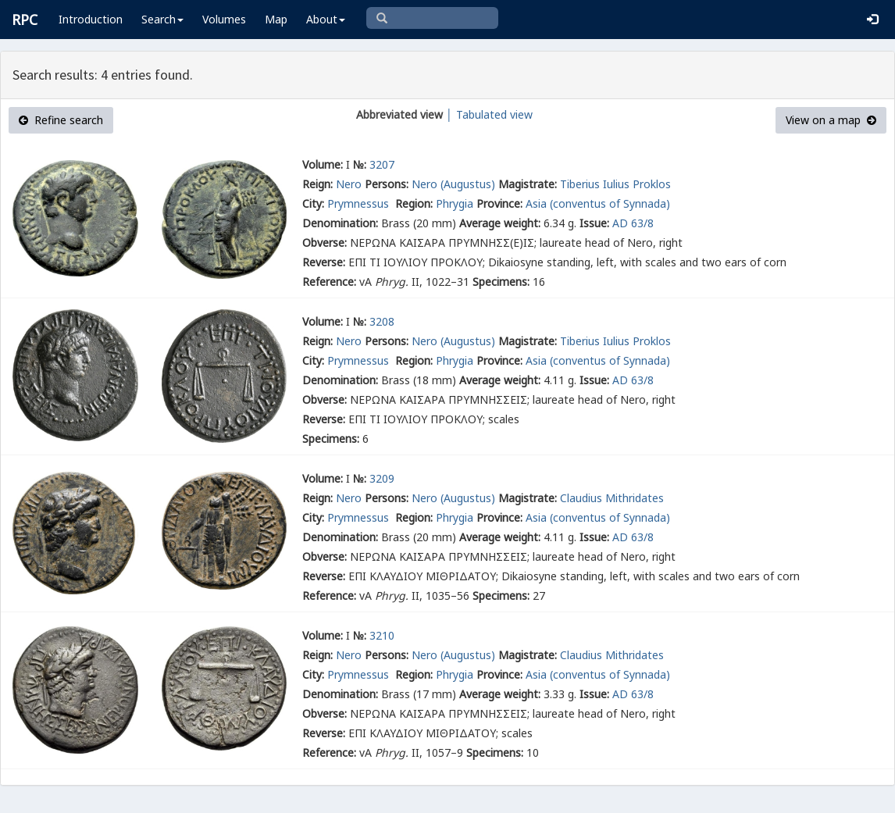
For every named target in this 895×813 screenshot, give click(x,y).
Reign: (317, 184)
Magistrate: (527, 184)
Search (162, 19)
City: (313, 203)
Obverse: (324, 242)
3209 (381, 478)
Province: (499, 203)
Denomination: (340, 223)
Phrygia (454, 203)
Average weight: (499, 223)
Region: (414, 203)
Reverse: (323, 262)
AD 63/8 (633, 223)
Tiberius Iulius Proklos (615, 184)
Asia (536, 203)
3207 (381, 164)
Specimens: (501, 281)
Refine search (61, 119)
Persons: (386, 184)
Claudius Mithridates (612, 497)
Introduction (91, 19)
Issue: (594, 223)
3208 (381, 321)
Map (276, 19)
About (325, 19)
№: (359, 164)
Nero (349, 184)
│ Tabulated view (488, 114)
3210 (381, 635)
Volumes (224, 19)
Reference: (329, 281)
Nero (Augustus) (453, 184)
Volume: (322, 164)
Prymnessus (359, 203)
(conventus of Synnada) (610, 203)
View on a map (831, 119)
